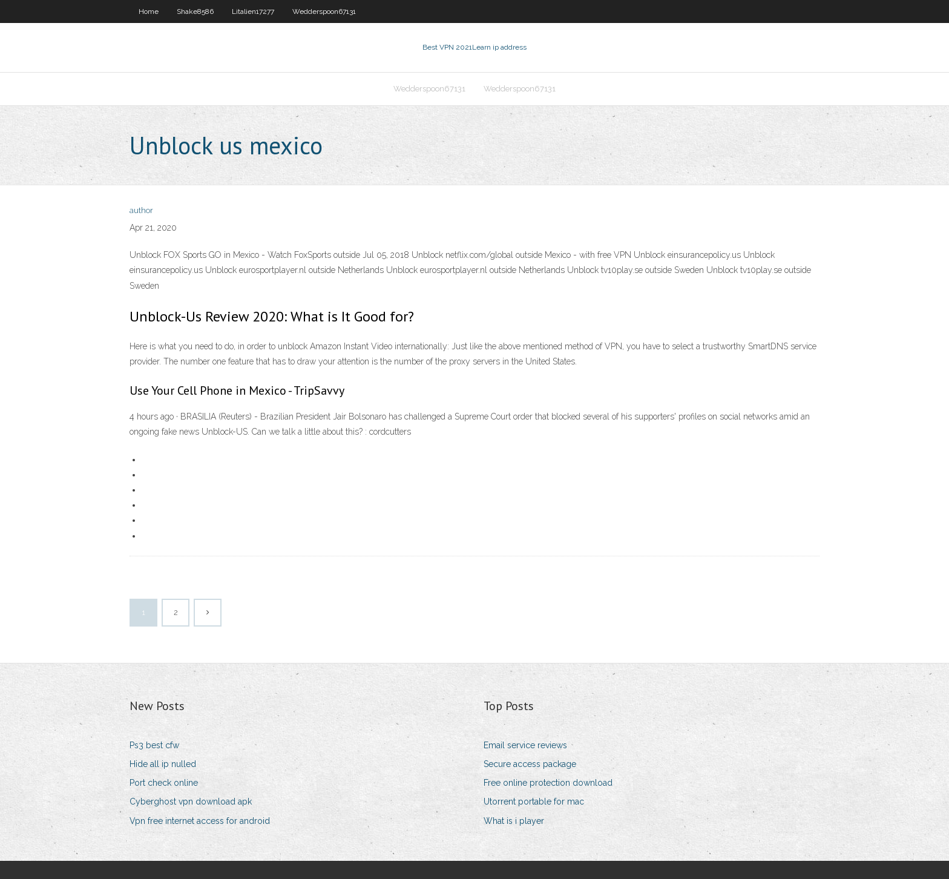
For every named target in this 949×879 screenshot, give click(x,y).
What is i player (514, 821)
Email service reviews (525, 745)
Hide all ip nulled (163, 764)
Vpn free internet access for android (200, 821)
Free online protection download (548, 783)
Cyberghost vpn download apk (191, 801)
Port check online (164, 783)
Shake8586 (195, 11)
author (141, 210)
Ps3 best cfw (154, 745)
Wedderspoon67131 (324, 11)
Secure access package (530, 764)
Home (149, 11)
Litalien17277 (253, 11)
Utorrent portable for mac (534, 801)
